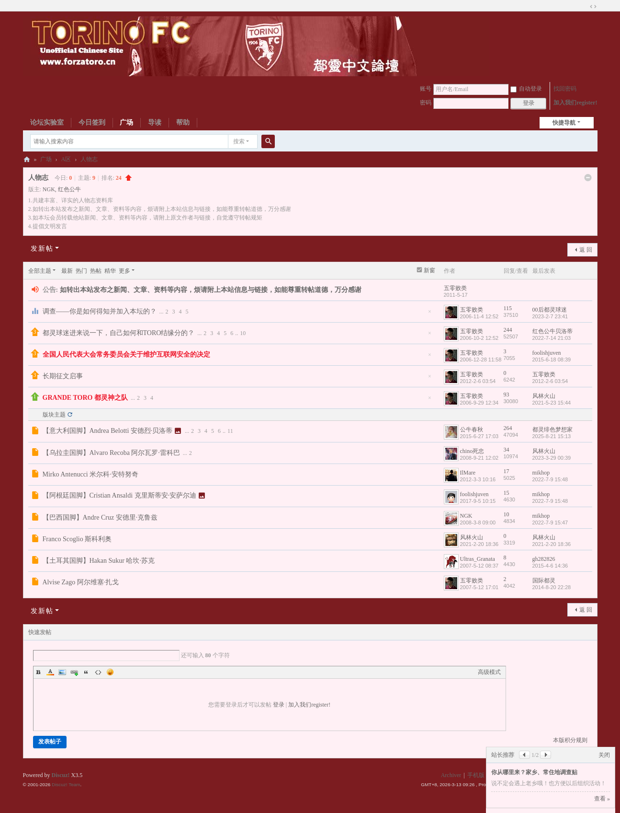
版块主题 (54, 414)
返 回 (585, 249)
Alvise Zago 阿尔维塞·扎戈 (81, 582)
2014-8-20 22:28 (551, 587)
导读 (154, 122)
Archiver (451, 775)
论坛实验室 (47, 122)
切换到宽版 (593, 6)
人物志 (89, 159)
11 (230, 431)
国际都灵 (543, 580)
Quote (86, 672)
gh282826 (543, 559)
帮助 (183, 122)
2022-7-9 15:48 (550, 479)
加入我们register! (575, 102)
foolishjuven (546, 352)
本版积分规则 (570, 740)
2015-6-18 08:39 (551, 359)
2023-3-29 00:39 (551, 458)
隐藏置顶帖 (430, 357)
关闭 (604, 755)
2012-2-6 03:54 (550, 381)
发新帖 (42, 248)
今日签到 (92, 122)
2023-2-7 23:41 (550, 316)
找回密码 (564, 88)
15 (506, 492)
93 (506, 394)
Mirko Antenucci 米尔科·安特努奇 (90, 474)
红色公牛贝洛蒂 (552, 331)
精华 (110, 270)
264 (508, 428)
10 (243, 333)
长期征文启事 (63, 376)
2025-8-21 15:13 (551, 436)
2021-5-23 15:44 (551, 403)
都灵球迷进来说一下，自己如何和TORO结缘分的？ (119, 333)
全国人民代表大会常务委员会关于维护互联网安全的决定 (126, 354)
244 (508, 329)
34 (506, 449)
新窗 (429, 270)
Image (62, 672)
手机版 (476, 775)
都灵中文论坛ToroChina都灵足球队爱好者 (27, 159)
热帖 (95, 270)
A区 (66, 159)
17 (506, 471)
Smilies (110, 672)
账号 (425, 88)
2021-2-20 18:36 (551, 544)
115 (508, 308)
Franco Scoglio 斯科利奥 (77, 539)
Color (50, 672)
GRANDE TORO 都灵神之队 (85, 397)
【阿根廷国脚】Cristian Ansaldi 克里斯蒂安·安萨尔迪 (120, 495)
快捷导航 (563, 122)
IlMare (468, 472)
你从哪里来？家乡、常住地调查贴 (534, 772)
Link (74, 672)
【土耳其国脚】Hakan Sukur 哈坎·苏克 (99, 560)
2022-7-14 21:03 (551, 338)
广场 (126, 122)
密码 (425, 102)
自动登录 (526, 88)
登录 (278, 704)
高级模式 (489, 672)
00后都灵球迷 (549, 309)
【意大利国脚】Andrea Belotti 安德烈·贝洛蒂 (108, 430)
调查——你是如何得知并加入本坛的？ (100, 311)
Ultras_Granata (477, 559)
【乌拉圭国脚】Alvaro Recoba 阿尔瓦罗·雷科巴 (111, 452)
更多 (124, 270)
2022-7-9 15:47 (550, 522)
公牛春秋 (471, 429)
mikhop (541, 472)
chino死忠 (472, 451)
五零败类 (455, 288)
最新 (67, 270)
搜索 (239, 141)
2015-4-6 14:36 (550, 566)
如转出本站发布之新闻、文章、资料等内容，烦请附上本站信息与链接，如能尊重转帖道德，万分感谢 (210, 289)
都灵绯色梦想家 (552, 429)
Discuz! (61, 775)
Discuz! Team (66, 784)
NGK (49, 189)
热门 (81, 270)
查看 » (602, 798)
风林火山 (543, 396)
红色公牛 (69, 189)
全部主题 (39, 270)
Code (98, 672)
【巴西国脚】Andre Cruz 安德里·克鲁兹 (100, 517)
